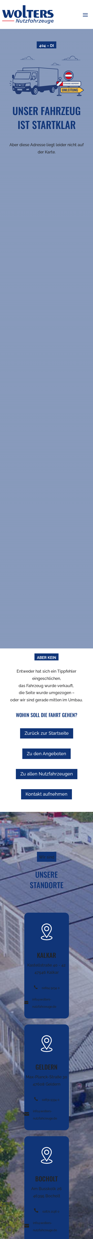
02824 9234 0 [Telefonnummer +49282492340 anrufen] (51, 988)
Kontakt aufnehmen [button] (46, 794)
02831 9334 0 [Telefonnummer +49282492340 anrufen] (50, 1100)
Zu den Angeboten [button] (46, 753)
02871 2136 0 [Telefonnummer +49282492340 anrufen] (50, 1211)
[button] (85, 15)
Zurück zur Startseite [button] (47, 733)
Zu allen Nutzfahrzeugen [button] (46, 773)
